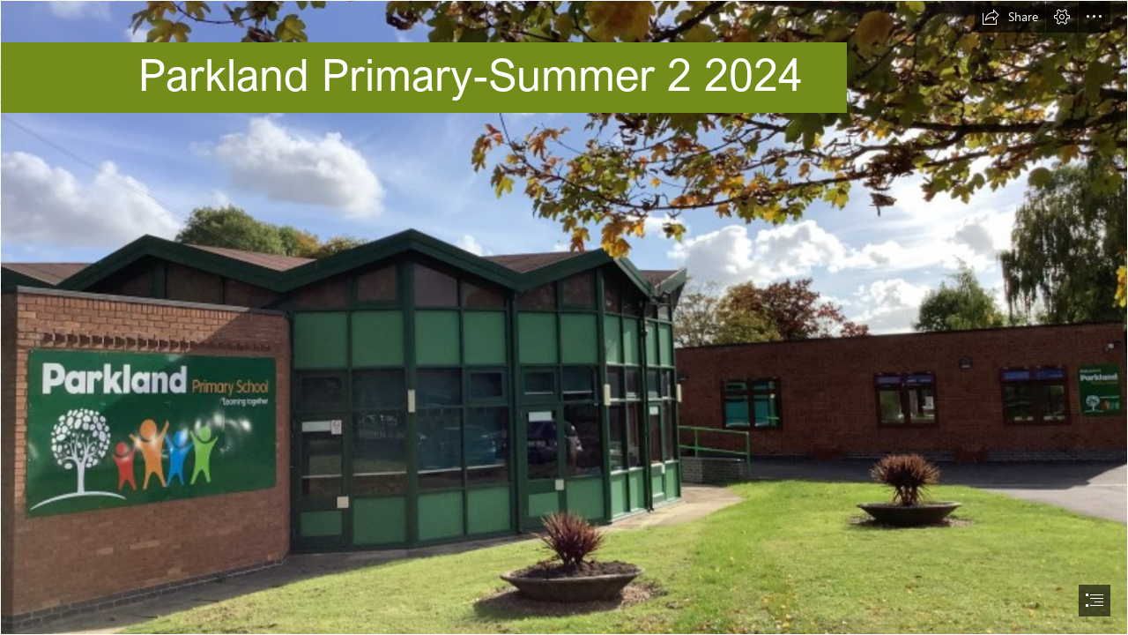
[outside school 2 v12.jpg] (564, 317)
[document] (564, 317)
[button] (1010, 17)
